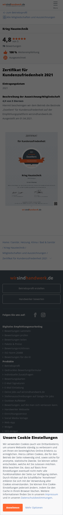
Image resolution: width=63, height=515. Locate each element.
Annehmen (12, 507)
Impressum (51, 494)
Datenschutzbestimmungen (36, 497)
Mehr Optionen (34, 507)
